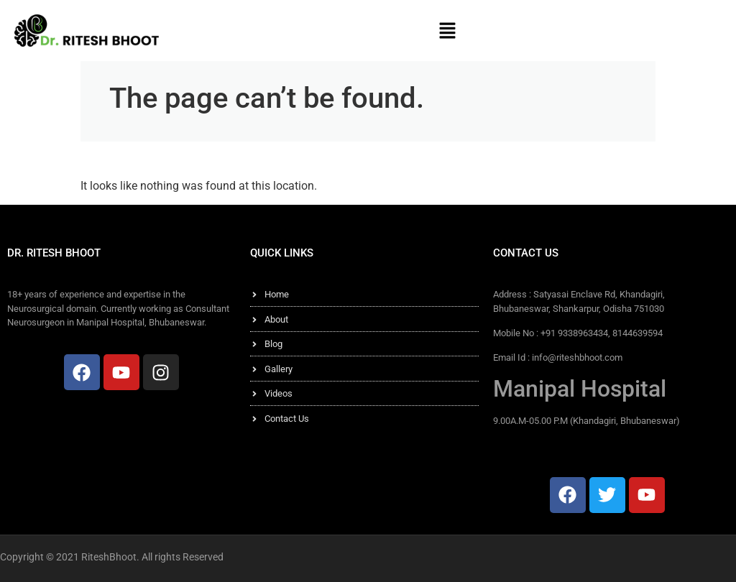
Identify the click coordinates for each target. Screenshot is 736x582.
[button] (447, 30)
